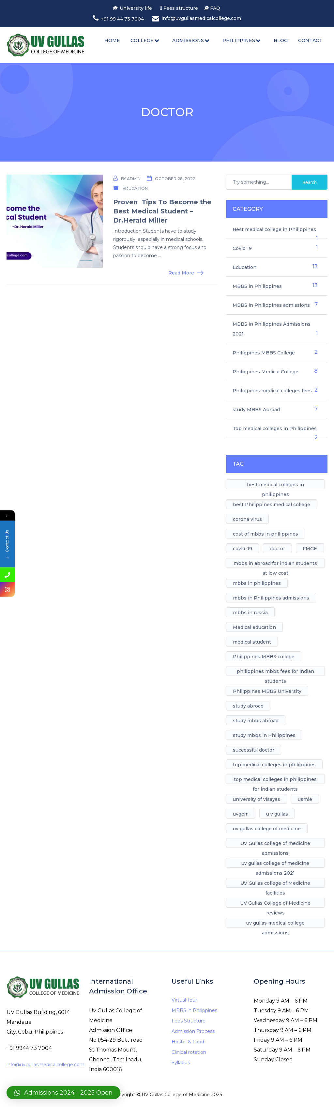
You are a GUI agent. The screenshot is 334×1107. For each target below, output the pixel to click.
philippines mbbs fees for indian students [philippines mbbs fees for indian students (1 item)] (275, 672)
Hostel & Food (188, 1042)
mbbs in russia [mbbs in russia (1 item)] (250, 613)
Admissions (188, 40)
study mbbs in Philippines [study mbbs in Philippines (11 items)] (264, 735)
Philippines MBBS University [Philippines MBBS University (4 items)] (267, 691)
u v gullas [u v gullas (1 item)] (277, 814)
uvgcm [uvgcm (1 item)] (241, 814)
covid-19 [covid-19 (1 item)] (242, 549)
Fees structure (182, 8)
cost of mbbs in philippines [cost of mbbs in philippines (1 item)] (265, 534)
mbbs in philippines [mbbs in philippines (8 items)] (257, 583)
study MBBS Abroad (256, 410)
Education (135, 188)
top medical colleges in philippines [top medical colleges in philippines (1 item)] (274, 765)
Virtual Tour (184, 1000)
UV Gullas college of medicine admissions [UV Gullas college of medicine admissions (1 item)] (275, 844)
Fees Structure (188, 1021)
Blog (281, 40)
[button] (63, 1092)
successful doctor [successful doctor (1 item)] (253, 750)
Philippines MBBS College (264, 353)
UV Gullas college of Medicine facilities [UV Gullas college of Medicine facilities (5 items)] (275, 884)
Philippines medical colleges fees (272, 391)
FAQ (215, 8)
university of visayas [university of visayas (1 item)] (256, 799)
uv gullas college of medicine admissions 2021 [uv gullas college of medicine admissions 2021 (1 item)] (275, 864)
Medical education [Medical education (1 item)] (254, 627)
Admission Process (193, 1031)
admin (134, 178)
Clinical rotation (189, 1052)
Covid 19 (242, 248)
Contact (310, 40)
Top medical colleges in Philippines (275, 428)
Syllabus (181, 1063)
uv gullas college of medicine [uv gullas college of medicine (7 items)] (267, 829)
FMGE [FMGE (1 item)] (310, 549)
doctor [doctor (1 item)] (277, 549)
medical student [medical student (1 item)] (252, 642)
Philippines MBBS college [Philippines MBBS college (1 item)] (264, 657)
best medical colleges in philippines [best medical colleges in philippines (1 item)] (275, 485)
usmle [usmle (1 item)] (305, 799)
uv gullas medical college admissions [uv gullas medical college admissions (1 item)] (275, 924)
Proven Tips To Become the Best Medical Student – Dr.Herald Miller (162, 211)
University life (136, 8)
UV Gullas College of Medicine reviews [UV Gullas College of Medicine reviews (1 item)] (275, 904)
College (142, 40)
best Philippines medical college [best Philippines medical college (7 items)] (271, 504)
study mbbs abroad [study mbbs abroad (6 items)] (256, 721)
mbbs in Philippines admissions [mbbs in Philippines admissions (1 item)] (271, 598)
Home (112, 40)
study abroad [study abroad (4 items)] (248, 706)
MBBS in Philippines (257, 286)
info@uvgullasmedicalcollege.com (45, 1065)
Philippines (238, 40)
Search (309, 182)
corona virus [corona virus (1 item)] (247, 519)
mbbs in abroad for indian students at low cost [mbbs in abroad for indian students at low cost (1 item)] (275, 564)
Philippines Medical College (265, 372)
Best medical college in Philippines (274, 229)
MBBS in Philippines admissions (271, 305)
